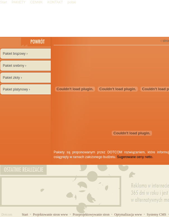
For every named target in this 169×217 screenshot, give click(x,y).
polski (72, 2)
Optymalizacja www (128, 214)
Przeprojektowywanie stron (91, 214)
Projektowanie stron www (51, 214)
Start (4, 2)
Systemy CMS (157, 214)
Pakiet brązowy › (15, 54)
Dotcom (6, 214)
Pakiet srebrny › (14, 66)
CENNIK (37, 2)
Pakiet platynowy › (16, 89)
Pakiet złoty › (12, 78)
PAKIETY (19, 2)
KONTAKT (55, 2)
